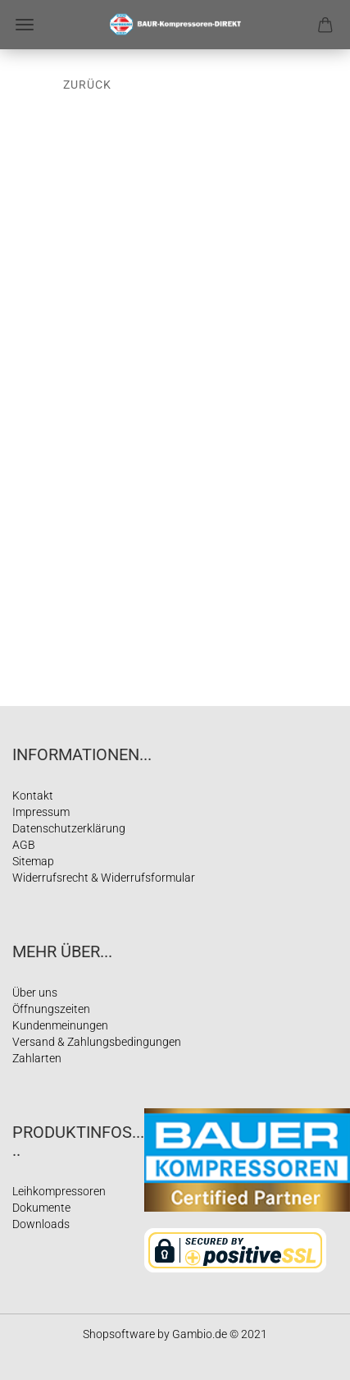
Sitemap (33, 861)
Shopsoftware (119, 1334)
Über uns (34, 992)
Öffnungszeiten (51, 1009)
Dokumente (41, 1207)
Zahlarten (36, 1058)
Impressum (41, 811)
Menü (25, 24)
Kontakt (32, 795)
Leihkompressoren (59, 1191)
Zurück (87, 84)
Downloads (41, 1224)
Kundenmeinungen (60, 1025)
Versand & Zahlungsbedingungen (96, 1041)
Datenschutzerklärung (68, 828)
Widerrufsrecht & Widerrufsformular (103, 877)
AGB (23, 844)
